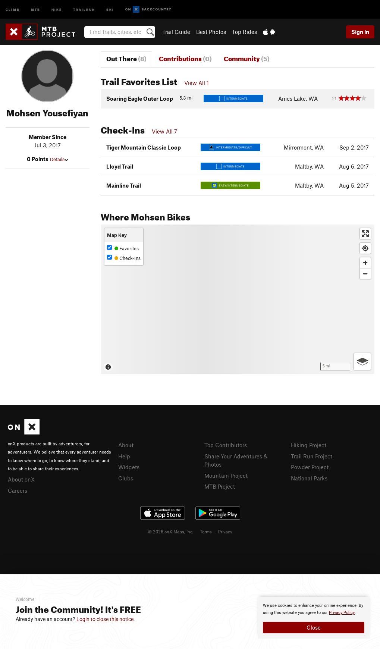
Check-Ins (124, 258)
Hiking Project (308, 445)
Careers (17, 490)
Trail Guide (176, 31)
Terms (206, 531)
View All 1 (196, 82)
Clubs (125, 478)
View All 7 (164, 131)
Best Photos (211, 31)
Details (59, 159)
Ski (110, 9)
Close (314, 627)
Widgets (128, 467)
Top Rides (244, 31)
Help (124, 456)
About (126, 445)
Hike (56, 9)
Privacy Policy (342, 612)
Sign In (360, 31)
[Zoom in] (365, 262)
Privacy (225, 531)
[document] (313, 617)
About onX (21, 479)
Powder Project (310, 467)
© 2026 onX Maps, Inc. (171, 531)
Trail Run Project (311, 456)
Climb (13, 9)
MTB (35, 9)
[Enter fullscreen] (365, 233)
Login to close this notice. (105, 619)
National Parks (309, 478)
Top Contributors (225, 445)
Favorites (123, 248)
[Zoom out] (365, 273)
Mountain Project (226, 475)
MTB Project (219, 486)
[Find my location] (365, 248)
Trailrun (84, 9)
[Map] (237, 299)
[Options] (362, 361)
